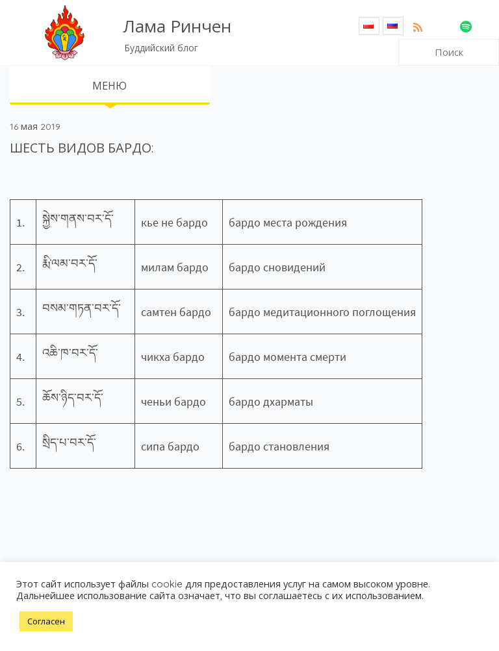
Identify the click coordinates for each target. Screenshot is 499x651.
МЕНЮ (109, 85)
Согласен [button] (46, 621)
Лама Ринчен (177, 26)
